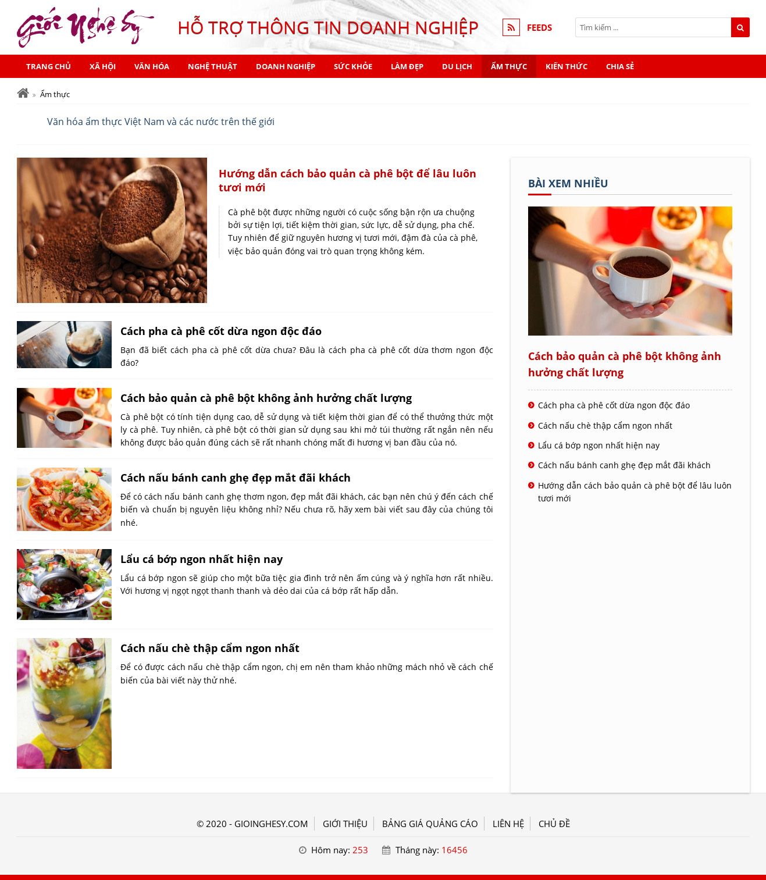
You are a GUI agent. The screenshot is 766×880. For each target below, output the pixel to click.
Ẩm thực (509, 66)
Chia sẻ (620, 66)
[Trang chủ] (23, 93)
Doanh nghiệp (285, 66)
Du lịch (457, 66)
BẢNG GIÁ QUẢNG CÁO (430, 823)
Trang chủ (48, 66)
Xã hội (103, 66)
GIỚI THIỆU (345, 823)
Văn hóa (151, 66)
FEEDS (539, 27)
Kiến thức (566, 66)
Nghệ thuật (212, 66)
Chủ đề (554, 823)
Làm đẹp (407, 66)
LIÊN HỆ (508, 823)
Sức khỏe (353, 66)
